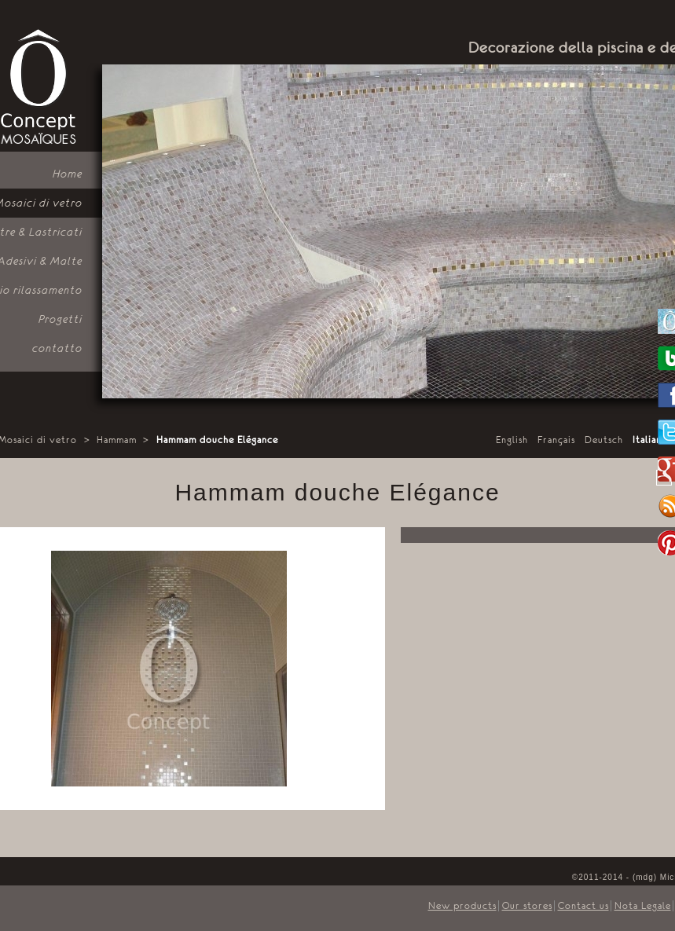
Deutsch (604, 439)
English (512, 439)
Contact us (583, 905)
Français (556, 439)
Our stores (527, 905)
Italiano (650, 439)
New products (462, 905)
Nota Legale (642, 905)
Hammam (117, 439)
